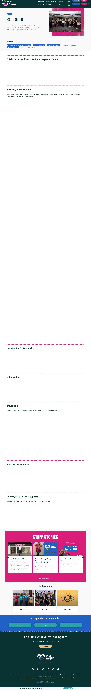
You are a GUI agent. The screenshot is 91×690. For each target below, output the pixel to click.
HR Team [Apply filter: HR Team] (48, 501)
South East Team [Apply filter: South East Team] (10, 96)
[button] (89, 688)
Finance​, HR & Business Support (28, 47)
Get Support (12, 674)
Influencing (73, 45)
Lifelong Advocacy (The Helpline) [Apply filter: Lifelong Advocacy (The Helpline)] (57, 94)
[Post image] (20, 549)
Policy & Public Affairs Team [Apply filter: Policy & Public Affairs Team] (51, 410)
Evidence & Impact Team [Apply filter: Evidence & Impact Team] (38, 410)
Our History (45, 609)
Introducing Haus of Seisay (18, 559)
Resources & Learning (69, 674)
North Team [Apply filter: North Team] (77, 94)
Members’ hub (35, 674)
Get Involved (50, 674)
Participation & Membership (53, 45)
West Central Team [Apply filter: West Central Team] (29, 96)
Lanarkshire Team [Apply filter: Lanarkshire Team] (44, 94)
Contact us (78, 674)
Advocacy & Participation (38, 45)
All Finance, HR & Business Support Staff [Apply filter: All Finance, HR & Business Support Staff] (16, 501)
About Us (23, 609)
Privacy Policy (41, 676)
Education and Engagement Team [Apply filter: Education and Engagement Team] (25, 410)
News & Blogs (58, 674)
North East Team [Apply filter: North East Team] (69, 94)
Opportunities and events (23, 674)
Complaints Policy (49, 676)
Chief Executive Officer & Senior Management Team (18, 45)
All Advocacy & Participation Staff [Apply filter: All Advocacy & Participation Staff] (14, 94)
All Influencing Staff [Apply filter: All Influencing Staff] (11, 410)
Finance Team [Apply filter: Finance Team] (41, 501)
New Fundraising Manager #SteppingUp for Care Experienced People (43, 561)
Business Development (13, 47)
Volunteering (65, 45)
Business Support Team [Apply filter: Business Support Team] (31, 501)
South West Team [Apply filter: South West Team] (20, 96)
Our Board (67, 609)
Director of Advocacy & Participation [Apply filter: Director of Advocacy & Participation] (31, 94)
